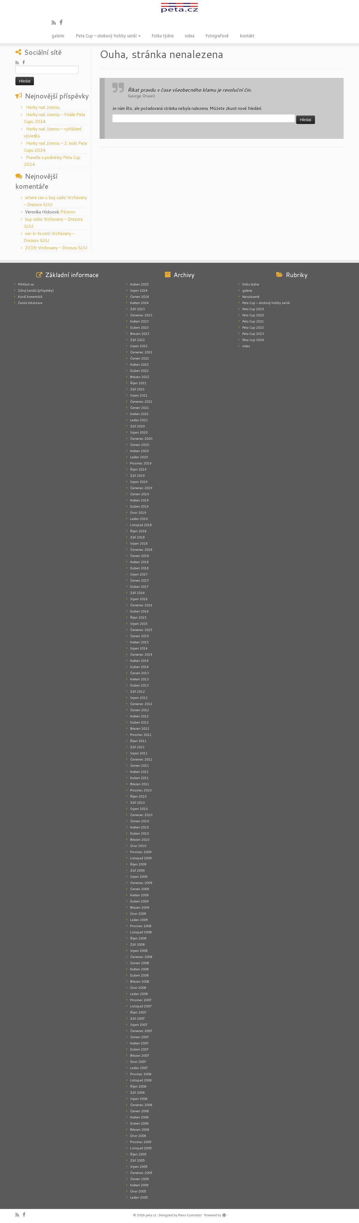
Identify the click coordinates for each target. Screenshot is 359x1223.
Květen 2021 (139, 414)
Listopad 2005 (141, 1148)
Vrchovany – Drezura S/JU (63, 248)
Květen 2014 (139, 660)
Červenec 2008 (141, 957)
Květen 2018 (139, 562)
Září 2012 (137, 691)
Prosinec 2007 (140, 1000)
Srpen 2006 (139, 1099)
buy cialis (33, 219)
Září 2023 (137, 309)
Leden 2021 (139, 420)
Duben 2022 (139, 370)
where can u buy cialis (45, 198)
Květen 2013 (139, 679)
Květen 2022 (139, 364)
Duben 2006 (139, 1123)
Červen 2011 (139, 765)
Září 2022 (137, 340)
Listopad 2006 (141, 1080)
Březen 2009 (139, 907)
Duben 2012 (139, 722)
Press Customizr (190, 1215)
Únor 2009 (138, 913)
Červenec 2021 (141, 401)
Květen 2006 (139, 1117)
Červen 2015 (139, 636)
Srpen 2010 (139, 809)
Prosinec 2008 (140, 926)
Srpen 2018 (139, 543)
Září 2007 (137, 1018)
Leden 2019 (139, 519)
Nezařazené (250, 296)
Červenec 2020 (141, 438)
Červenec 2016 (141, 605)
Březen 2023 (139, 333)
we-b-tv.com (37, 233)
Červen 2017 (139, 580)
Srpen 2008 (139, 950)
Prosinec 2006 (140, 1074)
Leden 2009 (139, 920)
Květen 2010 (139, 827)
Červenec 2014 (141, 654)
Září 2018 (137, 537)
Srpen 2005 (139, 1166)
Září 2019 (137, 475)
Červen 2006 (139, 1111)
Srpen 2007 (139, 1024)
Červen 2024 (139, 296)
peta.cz (151, 1215)
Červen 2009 (139, 889)
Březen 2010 (139, 839)
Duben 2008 (139, 975)
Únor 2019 (138, 512)
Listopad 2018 (141, 525)
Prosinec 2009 (140, 852)
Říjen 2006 (138, 1086)
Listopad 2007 (141, 1006)
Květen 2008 (139, 969)
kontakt (247, 35)
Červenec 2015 (141, 630)
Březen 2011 (139, 784)
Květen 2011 (139, 772)
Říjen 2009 (138, 864)
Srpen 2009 (139, 876)
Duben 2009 (139, 901)
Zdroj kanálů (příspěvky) (36, 290)
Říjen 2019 (138, 469)
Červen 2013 (139, 673)
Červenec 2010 (141, 815)
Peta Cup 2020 (253, 315)
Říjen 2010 (138, 796)
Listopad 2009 (141, 858)
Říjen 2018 (138, 531)
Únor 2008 (138, 987)
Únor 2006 (138, 1136)
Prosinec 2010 (140, 790)
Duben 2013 (139, 685)
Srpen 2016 (139, 599)
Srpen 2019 (139, 482)
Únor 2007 (138, 1062)
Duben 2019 (139, 506)
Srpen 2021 (139, 395)
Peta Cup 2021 (253, 321)
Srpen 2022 (139, 346)
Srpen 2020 (139, 432)
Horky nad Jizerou (43, 107)
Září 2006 (137, 1092)
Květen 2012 (139, 716)
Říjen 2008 (138, 938)
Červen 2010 (139, 821)
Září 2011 (137, 747)
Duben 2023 (139, 327)
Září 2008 (137, 944)
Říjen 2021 (138, 383)
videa (189, 35)
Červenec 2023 (141, 315)
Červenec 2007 (141, 1031)
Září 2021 (137, 389)
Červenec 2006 (141, 1105)
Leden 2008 (139, 994)
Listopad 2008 (141, 932)
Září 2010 (137, 802)
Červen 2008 (139, 963)
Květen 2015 (139, 642)
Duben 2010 (139, 833)
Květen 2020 (139, 451)
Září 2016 (137, 593)
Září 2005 (137, 1160)
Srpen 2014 (139, 648)
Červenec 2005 (141, 1173)
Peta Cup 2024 (253, 340)
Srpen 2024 (139, 290)
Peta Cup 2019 (253, 309)
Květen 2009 (139, 895)
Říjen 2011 (138, 741)
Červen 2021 (139, 408)
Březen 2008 (139, 981)
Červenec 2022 (141, 352)
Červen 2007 (139, 1037)
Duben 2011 (139, 778)
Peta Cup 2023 (253, 333)
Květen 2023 (139, 321)
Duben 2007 (139, 1049)
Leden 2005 (139, 1197)
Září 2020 (137, 426)
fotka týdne (163, 35)
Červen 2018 (139, 556)
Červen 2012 (139, 710)
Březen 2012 (139, 728)
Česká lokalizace (30, 303)
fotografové (217, 35)
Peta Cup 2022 (253, 327)
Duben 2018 (139, 568)
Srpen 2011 (139, 753)
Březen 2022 (139, 377)
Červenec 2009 (141, 883)
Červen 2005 (139, 1179)
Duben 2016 (139, 611)
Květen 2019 (139, 500)
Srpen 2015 (139, 623)
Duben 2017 (139, 586)
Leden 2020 (139, 457)
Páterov (68, 212)
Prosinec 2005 (140, 1142)
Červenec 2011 (141, 759)
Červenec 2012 (141, 704)
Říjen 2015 (138, 617)
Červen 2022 (139, 358)
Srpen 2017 (139, 574)
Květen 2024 (139, 303)
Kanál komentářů (30, 296)
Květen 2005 (139, 1185)
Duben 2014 (139, 667)
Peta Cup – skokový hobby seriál (108, 35)
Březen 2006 (139, 1129)
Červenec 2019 (141, 488)
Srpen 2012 (139, 697)
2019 (30, 248)
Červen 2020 (139, 445)
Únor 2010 (138, 846)
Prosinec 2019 (140, 463)
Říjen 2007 (138, 1012)
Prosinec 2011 (140, 735)
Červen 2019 (139, 494)
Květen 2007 (139, 1043)
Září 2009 (137, 870)
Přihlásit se (26, 284)
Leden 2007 (139, 1068)
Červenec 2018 (141, 549)
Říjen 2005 (138, 1154)
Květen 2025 (139, 284)
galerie (58, 35)
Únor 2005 (138, 1191)
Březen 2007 (139, 1055)
